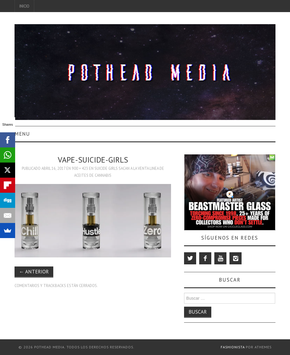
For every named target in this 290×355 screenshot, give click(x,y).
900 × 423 (80, 168)
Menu (22, 134)
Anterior (34, 271)
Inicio (24, 6)
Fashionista (233, 347)
